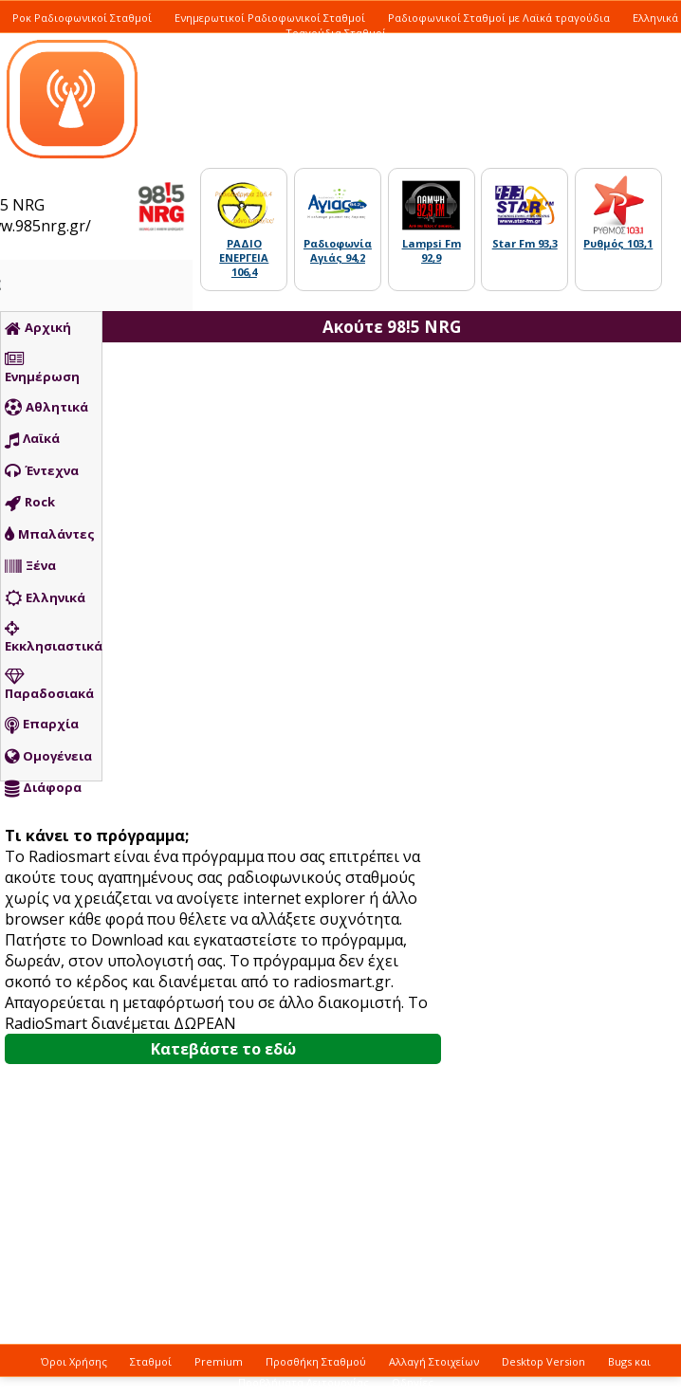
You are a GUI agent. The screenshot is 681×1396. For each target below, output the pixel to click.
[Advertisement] (453, 687)
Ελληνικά (45, 598)
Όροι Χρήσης (74, 1361)
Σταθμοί (151, 1361)
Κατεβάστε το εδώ (223, 1048)
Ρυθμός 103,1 (618, 243)
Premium (218, 1361)
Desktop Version (543, 1361)
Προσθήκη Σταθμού (316, 1361)
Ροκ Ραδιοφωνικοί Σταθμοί (82, 17)
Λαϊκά (32, 439)
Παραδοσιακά (49, 685)
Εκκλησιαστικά (53, 637)
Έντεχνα (42, 471)
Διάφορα (43, 788)
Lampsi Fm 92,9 (431, 250)
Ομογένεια (48, 756)
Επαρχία (42, 724)
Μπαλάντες (50, 534)
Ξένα (30, 566)
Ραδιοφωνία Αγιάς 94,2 (338, 250)
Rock (30, 502)
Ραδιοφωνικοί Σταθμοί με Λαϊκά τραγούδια (499, 17)
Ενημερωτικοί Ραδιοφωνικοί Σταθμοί (270, 17)
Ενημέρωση (42, 368)
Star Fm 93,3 (525, 243)
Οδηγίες (412, 1382)
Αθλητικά (46, 407)
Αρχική (38, 328)
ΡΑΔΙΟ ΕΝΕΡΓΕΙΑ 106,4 (243, 257)
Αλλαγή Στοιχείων (434, 1361)
